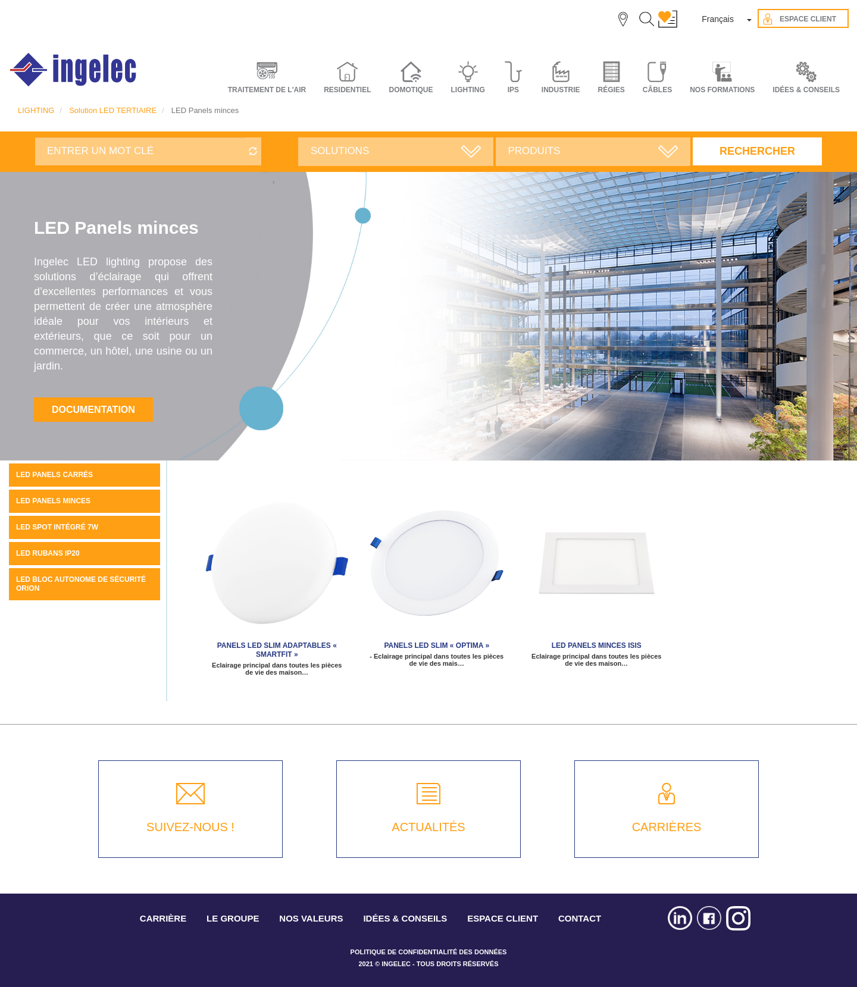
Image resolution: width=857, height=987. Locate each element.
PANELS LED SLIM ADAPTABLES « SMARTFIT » (277, 650)
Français (718, 19)
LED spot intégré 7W (57, 527)
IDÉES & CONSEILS (806, 90)
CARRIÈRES (667, 827)
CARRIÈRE (163, 918)
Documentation (93, 410)
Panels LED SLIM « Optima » (436, 645)
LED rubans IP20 (48, 553)
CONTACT (579, 918)
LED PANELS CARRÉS (54, 475)
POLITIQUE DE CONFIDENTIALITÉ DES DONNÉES (429, 951)
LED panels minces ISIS (597, 645)
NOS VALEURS (311, 918)
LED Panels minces (53, 501)
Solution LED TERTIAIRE (113, 110)
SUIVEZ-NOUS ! (190, 827)
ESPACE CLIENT (502, 918)
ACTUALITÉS (428, 827)
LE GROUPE (233, 918)
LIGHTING (36, 110)
